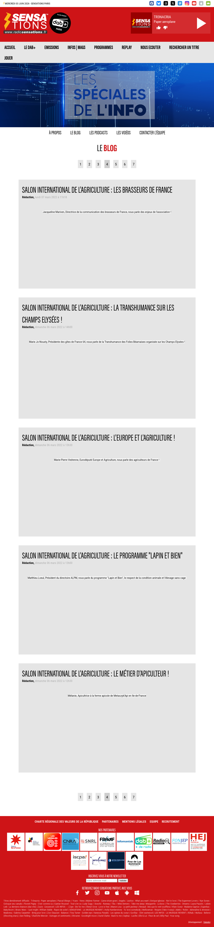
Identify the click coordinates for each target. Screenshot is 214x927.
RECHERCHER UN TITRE (184, 47)
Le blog (75, 132)
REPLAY (127, 47)
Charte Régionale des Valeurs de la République (66, 821)
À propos (55, 132)
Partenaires (110, 821)
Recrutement (170, 821)
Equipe (154, 821)
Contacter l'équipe (152, 132)
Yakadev (206, 922)
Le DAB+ (30, 47)
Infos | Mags (76, 47)
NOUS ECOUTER (150, 47)
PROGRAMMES (103, 47)
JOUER (8, 57)
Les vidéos (123, 132)
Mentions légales (134, 821)
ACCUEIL (9, 47)
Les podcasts (98, 132)
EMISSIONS (51, 47)
